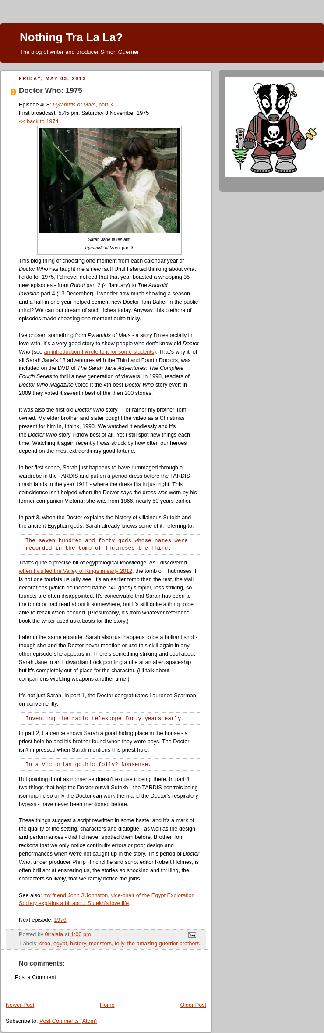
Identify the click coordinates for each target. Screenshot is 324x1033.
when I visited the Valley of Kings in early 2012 (75, 571)
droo (44, 944)
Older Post (193, 1005)
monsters (100, 944)
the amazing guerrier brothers (163, 944)
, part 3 (83, 105)
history (78, 944)
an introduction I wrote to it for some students (99, 352)
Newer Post (20, 1005)
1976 (60, 920)
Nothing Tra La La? (71, 37)
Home (107, 1005)
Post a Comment (35, 977)
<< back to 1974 (38, 121)
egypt (60, 944)
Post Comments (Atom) (68, 1021)
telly (119, 944)
